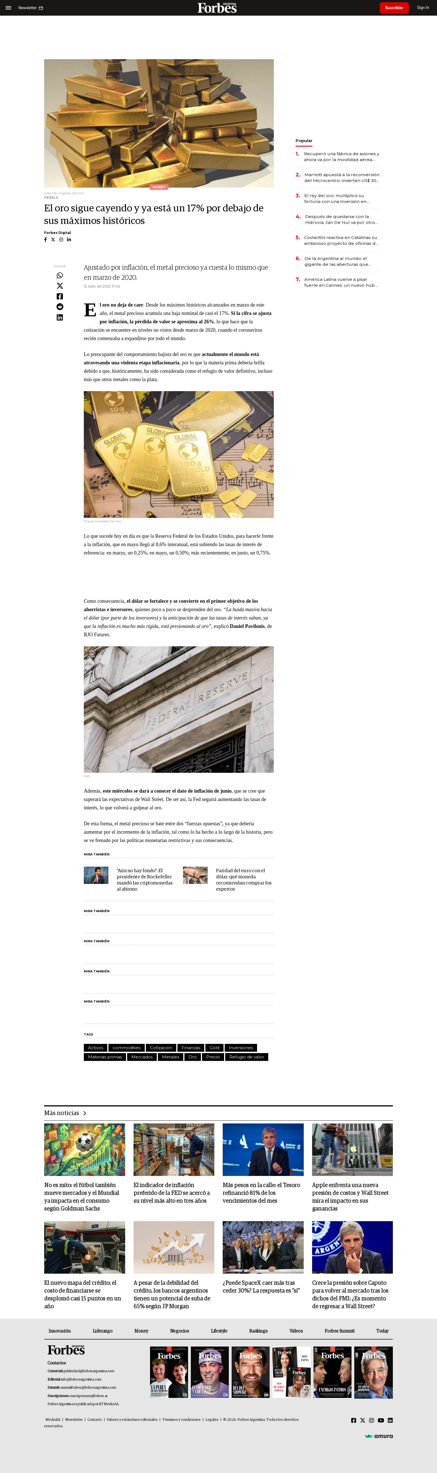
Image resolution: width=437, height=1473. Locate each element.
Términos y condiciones (181, 1420)
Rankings (258, 1331)
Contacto (94, 1420)
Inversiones (241, 1047)
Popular (304, 140)
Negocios (179, 1331)
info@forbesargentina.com (81, 1379)
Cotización (161, 1047)
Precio (213, 1057)
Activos (95, 1047)
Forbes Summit (339, 1331)
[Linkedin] (390, 1421)
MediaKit (53, 1420)
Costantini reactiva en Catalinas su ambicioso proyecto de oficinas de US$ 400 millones (341, 240)
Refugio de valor (246, 1057)
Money (141, 1331)
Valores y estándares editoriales (132, 1420)
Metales (170, 1057)
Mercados (142, 1057)
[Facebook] (353, 1421)
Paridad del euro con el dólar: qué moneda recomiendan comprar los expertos (244, 880)
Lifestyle (219, 1331)
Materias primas (105, 1057)
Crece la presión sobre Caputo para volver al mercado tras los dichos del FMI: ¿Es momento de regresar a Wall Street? (350, 1294)
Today (382, 1331)
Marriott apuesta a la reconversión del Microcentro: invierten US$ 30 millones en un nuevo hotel (342, 177)
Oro (193, 1057)
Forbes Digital (57, 233)
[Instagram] (371, 1421)
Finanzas (191, 1047)
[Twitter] (362, 1421)
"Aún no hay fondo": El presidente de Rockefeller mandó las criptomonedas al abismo (145, 880)
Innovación (60, 1331)
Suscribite (394, 8)
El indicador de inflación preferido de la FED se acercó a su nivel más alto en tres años (172, 1193)
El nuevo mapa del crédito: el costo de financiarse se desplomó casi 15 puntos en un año (82, 1294)
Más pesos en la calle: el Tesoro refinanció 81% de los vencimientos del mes (261, 1193)
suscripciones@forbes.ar (89, 1396)
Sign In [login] (423, 7)
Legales (211, 1420)
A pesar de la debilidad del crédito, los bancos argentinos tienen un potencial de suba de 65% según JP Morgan (172, 1294)
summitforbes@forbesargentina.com (88, 1388)
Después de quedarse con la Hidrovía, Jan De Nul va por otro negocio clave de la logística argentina (340, 219)
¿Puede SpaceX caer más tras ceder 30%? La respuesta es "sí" (261, 1287)
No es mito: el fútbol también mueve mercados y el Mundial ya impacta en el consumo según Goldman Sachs (81, 1197)
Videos (296, 1331)
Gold (214, 1047)
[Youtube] (381, 1421)
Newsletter (74, 1420)
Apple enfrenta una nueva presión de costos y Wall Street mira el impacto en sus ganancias (350, 1197)
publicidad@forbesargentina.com (89, 1371)
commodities (127, 1047)
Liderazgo (102, 1331)
